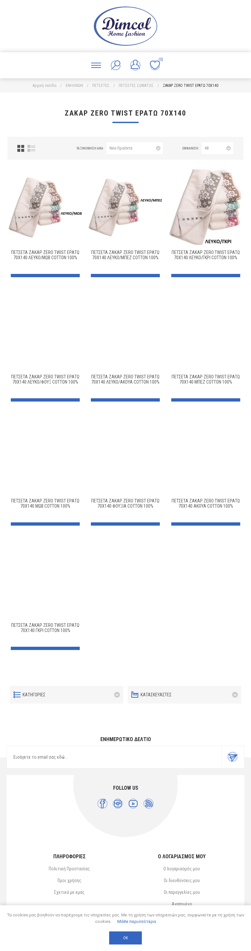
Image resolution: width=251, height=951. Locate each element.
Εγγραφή (232, 757)
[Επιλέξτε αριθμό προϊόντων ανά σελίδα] (217, 148)
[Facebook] (102, 803)
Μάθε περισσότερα (136, 921)
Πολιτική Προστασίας (69, 868)
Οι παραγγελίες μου (182, 892)
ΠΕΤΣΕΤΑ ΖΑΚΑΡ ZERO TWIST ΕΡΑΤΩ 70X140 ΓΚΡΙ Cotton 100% (45, 628)
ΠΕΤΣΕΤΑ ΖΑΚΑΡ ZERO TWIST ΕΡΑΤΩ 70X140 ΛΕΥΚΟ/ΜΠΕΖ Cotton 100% (125, 255)
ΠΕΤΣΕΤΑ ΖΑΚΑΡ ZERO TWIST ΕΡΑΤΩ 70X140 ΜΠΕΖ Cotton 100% (206, 379)
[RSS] (148, 803)
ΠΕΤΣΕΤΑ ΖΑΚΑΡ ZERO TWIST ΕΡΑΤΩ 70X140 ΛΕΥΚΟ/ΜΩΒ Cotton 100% (45, 255)
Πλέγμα (20, 148)
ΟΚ (125, 938)
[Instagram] (118, 803)
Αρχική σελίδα (45, 85)
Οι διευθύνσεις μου (182, 880)
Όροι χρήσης (69, 880)
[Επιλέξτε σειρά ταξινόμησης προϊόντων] (134, 148)
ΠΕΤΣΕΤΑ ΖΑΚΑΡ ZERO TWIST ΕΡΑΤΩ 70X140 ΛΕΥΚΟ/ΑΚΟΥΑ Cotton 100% (125, 379)
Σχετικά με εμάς (69, 892)
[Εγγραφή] (114, 757)
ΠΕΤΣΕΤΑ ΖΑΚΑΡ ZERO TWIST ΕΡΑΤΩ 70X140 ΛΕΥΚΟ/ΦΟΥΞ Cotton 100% (45, 379)
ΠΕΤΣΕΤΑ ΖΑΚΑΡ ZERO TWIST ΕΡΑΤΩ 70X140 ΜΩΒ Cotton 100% (45, 503)
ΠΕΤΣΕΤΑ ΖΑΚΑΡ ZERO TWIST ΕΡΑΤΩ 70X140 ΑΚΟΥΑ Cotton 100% (206, 503)
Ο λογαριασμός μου (181, 868)
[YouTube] (133, 803)
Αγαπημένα (182, 904)
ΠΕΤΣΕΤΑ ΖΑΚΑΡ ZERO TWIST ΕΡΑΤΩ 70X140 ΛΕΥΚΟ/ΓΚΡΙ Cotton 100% (206, 255)
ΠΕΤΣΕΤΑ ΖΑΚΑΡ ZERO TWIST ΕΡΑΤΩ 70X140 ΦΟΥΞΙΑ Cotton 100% (125, 503)
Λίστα (31, 148)
